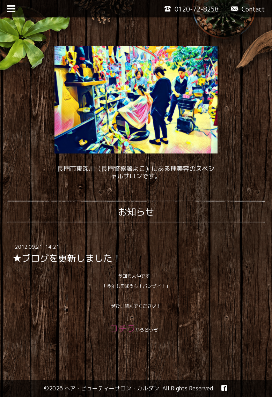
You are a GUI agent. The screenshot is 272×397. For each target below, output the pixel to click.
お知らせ (136, 211)
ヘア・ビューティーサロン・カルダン (111, 388)
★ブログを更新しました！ (67, 258)
